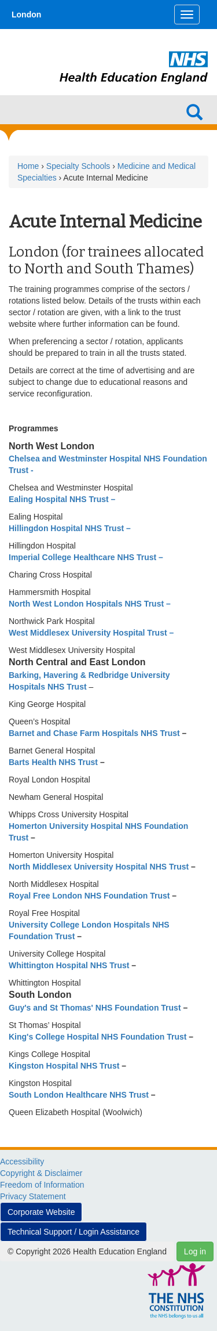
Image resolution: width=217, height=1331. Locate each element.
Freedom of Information (42, 1184)
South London (36, 1094)
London (26, 14)
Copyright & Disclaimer (41, 1173)
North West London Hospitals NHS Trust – (90, 603)
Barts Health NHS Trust (54, 762)
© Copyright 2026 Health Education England (87, 1251)
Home (28, 166)
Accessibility (22, 1161)
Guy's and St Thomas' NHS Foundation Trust (96, 1007)
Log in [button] (195, 1251)
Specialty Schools (78, 166)
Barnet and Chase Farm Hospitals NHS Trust (95, 733)
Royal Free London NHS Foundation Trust (89, 895)
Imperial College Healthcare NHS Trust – (86, 557)
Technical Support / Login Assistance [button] (73, 1231)
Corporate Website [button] (41, 1212)
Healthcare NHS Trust (107, 1094)
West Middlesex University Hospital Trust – (91, 632)
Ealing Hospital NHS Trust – (62, 499)
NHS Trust (169, 866)
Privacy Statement (33, 1196)
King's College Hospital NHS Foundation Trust (99, 1036)
